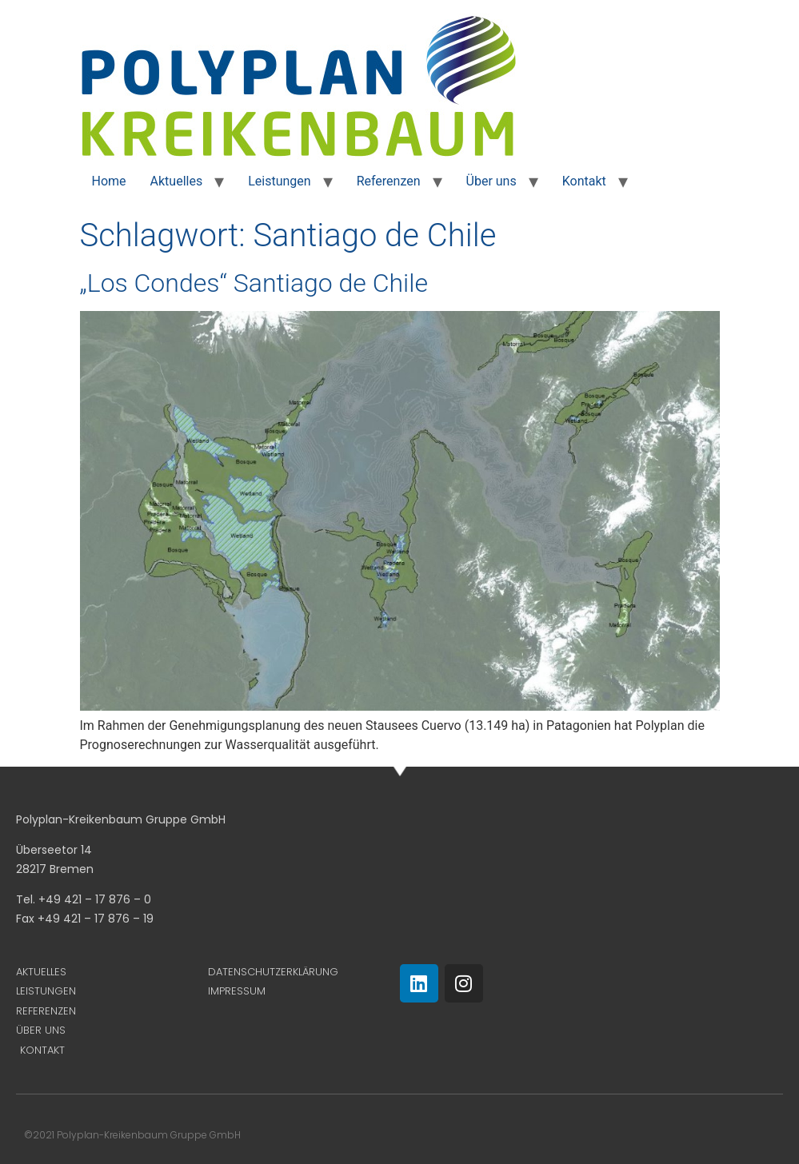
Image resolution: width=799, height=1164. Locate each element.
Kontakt (584, 181)
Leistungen (279, 181)
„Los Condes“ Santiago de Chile (254, 283)
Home (109, 181)
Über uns (491, 181)
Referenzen (389, 181)
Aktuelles (176, 181)
